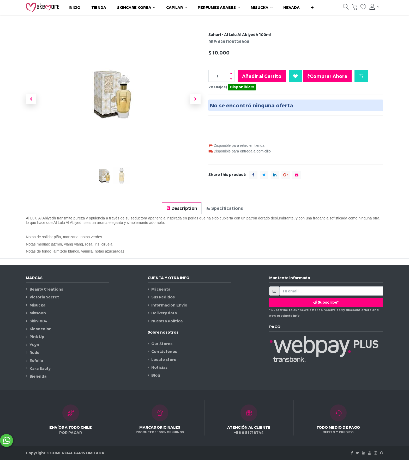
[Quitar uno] (231, 79)
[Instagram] (375, 453)
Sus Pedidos (163, 297)
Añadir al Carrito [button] (261, 76)
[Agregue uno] (231, 73)
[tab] (182, 208)
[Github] (381, 453)
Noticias (159, 367)
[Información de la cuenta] (374, 7)
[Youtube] (369, 453)
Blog (155, 375)
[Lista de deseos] (363, 8)
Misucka (37, 305)
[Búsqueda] (346, 8)
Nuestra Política (167, 321)
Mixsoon (37, 313)
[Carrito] (355, 8)
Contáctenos (164, 351)
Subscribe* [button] (326, 302)
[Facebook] (352, 453)
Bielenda (37, 376)
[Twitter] (357, 453)
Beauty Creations (46, 289)
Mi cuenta (160, 289)
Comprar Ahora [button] (327, 76)
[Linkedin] (363, 453)
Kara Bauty (40, 368)
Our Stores (161, 343)
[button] (312, 7)
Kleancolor (40, 329)
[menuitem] (74, 7)
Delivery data (164, 313)
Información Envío (169, 305)
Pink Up (36, 336)
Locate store (163, 359)
